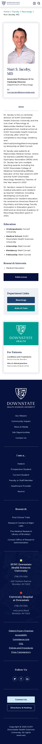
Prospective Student (21, 469)
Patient (21, 464)
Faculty (15, 12)
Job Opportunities (21, 432)
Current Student (21, 475)
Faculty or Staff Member (21, 480)
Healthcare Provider (21, 486)
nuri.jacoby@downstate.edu (21, 92)
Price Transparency (21, 652)
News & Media (21, 427)
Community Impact (21, 421)
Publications (21, 277)
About (21, 107)
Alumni (21, 491)
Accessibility (21, 635)
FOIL (21, 643)
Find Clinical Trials (21, 517)
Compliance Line (21, 639)
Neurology (27, 12)
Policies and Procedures (21, 648)
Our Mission (21, 416)
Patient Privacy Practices (21, 631)
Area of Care (21, 308)
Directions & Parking (21, 708)
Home (7, 12)
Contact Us (21, 438)
